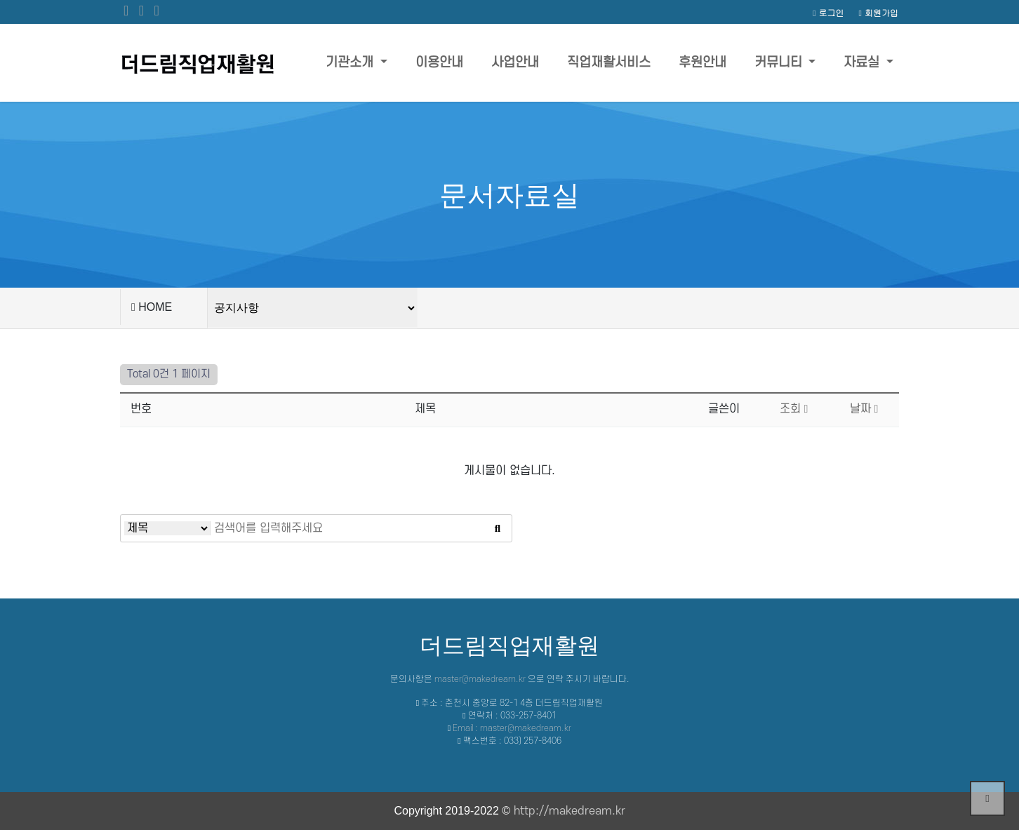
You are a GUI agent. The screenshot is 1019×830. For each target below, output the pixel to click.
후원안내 (702, 62)
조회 (794, 409)
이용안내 (439, 62)
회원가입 (878, 12)
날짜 (864, 409)
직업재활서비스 (609, 62)
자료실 (863, 62)
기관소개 (351, 62)
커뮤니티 (780, 62)
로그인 (828, 12)
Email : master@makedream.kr (512, 728)
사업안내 (515, 62)
